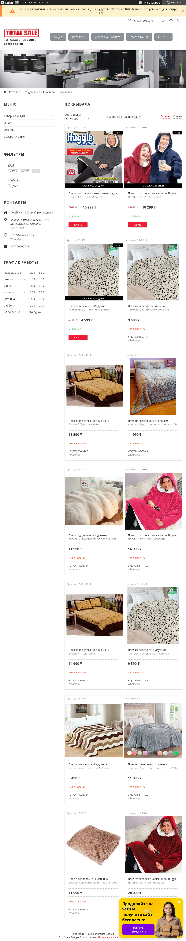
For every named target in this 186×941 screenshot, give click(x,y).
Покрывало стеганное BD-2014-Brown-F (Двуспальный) (89, 422)
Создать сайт (28, 2)
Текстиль (49, 92)
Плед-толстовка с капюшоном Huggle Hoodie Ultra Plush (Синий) (152, 195)
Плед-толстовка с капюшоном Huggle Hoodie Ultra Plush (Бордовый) (152, 880)
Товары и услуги (14, 116)
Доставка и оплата (107, 37)
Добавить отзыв (171, 20)
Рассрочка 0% (139, 37)
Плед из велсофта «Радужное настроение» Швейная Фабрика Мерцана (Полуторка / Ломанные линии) (90, 769)
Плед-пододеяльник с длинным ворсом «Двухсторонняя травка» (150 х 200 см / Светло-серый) (152, 424)
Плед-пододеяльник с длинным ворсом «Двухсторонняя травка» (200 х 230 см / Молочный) (93, 538)
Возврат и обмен (15, 136)
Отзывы (9, 130)
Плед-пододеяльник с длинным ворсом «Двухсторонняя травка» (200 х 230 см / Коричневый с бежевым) (93, 882)
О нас (7, 123)
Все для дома (31, 92)
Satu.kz (110, 933)
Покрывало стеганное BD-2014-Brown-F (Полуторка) (89, 651)
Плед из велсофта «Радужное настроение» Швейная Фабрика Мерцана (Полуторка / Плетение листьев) (90, 311)
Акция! (58, 37)
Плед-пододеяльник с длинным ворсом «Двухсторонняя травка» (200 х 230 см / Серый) (152, 768)
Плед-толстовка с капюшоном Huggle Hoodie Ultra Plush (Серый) (93, 195)
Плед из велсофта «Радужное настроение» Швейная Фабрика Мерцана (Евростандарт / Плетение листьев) (151, 655)
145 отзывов (151, 2)
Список (177, 116)
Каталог (77, 37)
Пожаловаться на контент (112, 937)
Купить (78, 224)
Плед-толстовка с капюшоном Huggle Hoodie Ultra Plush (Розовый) (152, 537)
